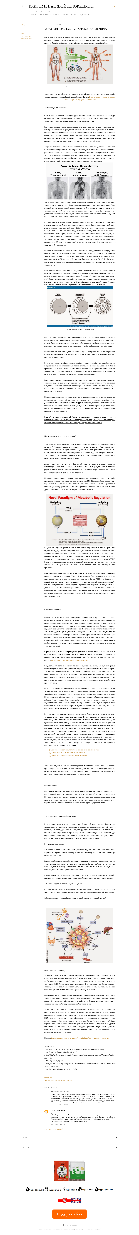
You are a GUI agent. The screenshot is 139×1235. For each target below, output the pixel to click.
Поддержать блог (69, 1214)
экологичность (26, 39)
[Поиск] (115, 6)
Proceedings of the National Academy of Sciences (69, 660)
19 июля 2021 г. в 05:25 (58, 1124)
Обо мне (55, 15)
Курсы (47, 15)
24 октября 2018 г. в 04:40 (59, 1105)
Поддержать (83, 15)
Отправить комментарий (53, 1129)
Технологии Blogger (69, 1225)
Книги (40, 15)
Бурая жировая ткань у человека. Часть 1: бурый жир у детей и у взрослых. (80, 1038)
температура (26, 36)
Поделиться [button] (26, 25)
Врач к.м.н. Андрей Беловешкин (61, 6)
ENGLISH (72, 15)
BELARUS (64, 15)
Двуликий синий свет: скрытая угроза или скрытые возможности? (74, 750)
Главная (33, 15)
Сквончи (54, 1111)
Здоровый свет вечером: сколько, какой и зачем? (68, 756)
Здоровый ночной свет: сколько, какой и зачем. (67, 753)
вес (22, 33)
